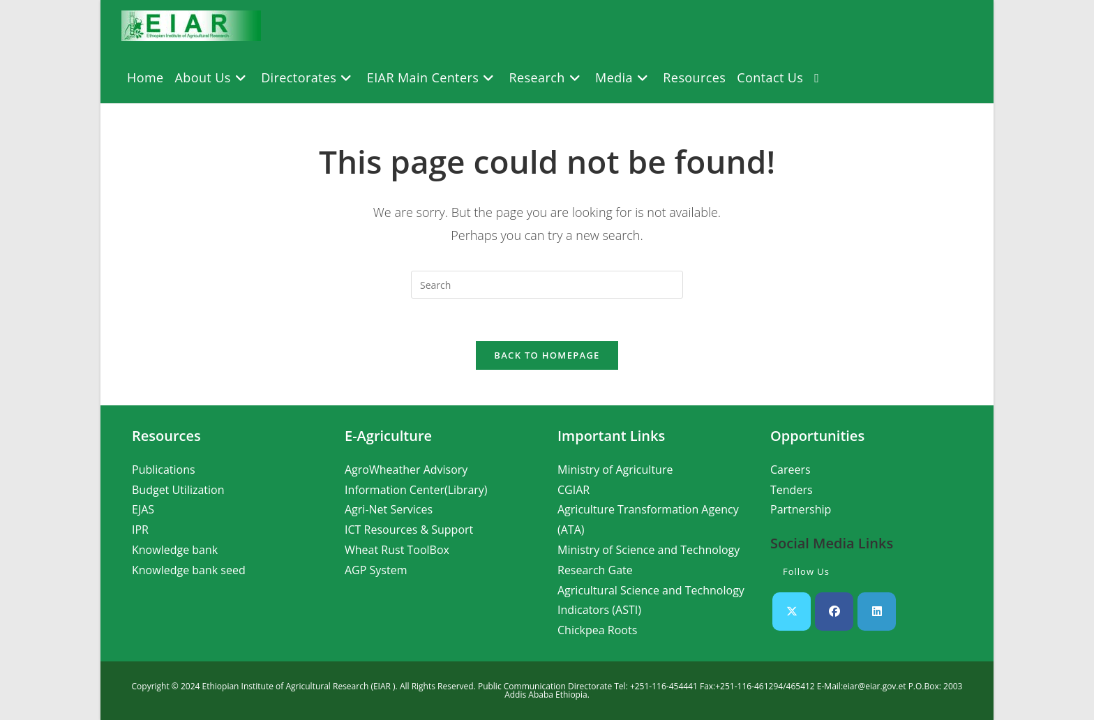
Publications (163, 469)
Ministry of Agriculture (615, 469)
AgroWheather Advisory (406, 469)
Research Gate (595, 570)
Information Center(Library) (416, 489)
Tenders (791, 489)
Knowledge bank (175, 549)
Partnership (800, 509)
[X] (791, 611)
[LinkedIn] (876, 611)
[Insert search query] (547, 285)
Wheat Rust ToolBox (397, 549)
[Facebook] (834, 611)
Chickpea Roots (597, 630)
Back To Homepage (546, 355)
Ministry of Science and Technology (648, 549)
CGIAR (573, 489)
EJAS (143, 509)
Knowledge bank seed (189, 570)
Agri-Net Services (389, 509)
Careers (790, 469)
